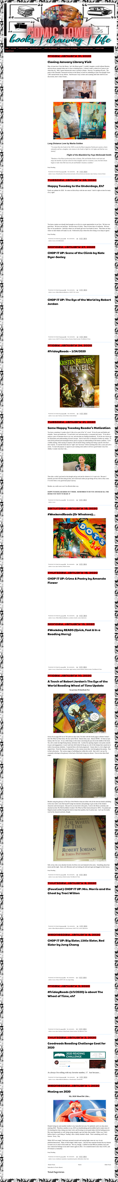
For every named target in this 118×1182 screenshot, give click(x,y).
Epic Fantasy (94, 174)
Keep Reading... (52, 167)
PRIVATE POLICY (9, 51)
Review (71, 339)
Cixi (66, 979)
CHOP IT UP (72, 292)
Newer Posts (51, 1164)
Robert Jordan (76, 339)
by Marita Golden (65, 143)
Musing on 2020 (59, 1091)
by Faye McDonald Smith (89, 155)
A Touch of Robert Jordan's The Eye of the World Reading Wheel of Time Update (78, 683)
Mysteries (84, 618)
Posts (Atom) (59, 1167)
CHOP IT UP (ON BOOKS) (50, 48)
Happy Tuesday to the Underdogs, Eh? (76, 186)
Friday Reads (59, 669)
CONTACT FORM (99, 48)
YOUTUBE (13, 48)
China (57, 979)
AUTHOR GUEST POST (36, 48)
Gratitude (58, 1159)
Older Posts (108, 1164)
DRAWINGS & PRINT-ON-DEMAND (69, 48)
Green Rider (66, 415)
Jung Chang (71, 979)
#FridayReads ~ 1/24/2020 (67, 351)
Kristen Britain (73, 415)
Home (79, 1164)
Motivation (61, 240)
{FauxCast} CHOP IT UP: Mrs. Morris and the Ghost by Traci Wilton (79, 891)
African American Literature (83, 174)
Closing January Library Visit (69, 62)
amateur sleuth (73, 618)
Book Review (69, 928)
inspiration (64, 1159)
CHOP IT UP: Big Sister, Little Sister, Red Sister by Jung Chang (76, 942)
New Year (86, 1159)
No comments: (71, 171)
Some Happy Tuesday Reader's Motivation (79, 428)
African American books (69, 174)
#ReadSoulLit (59, 174)
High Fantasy (73, 669)
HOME (6, 48)
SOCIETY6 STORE (23, 48)
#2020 (53, 174)
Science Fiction (102, 174)
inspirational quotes (72, 1159)
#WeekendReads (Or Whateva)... (71, 514)
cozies (77, 292)
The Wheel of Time (85, 339)
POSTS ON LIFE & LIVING (86, 48)
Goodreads (79, 1079)
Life (57, 240)
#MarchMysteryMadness (62, 292)
